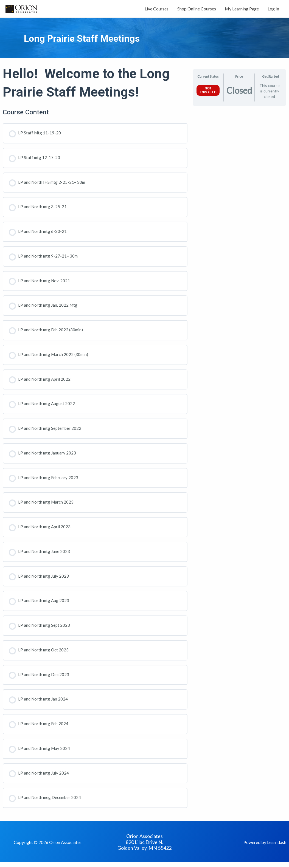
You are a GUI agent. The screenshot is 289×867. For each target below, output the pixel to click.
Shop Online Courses (196, 10)
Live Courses (157, 10)
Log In (273, 10)
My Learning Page (242, 10)
